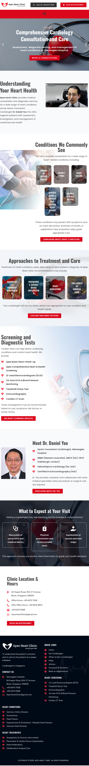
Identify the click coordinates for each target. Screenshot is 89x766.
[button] (44, 13)
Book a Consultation (44, 57)
